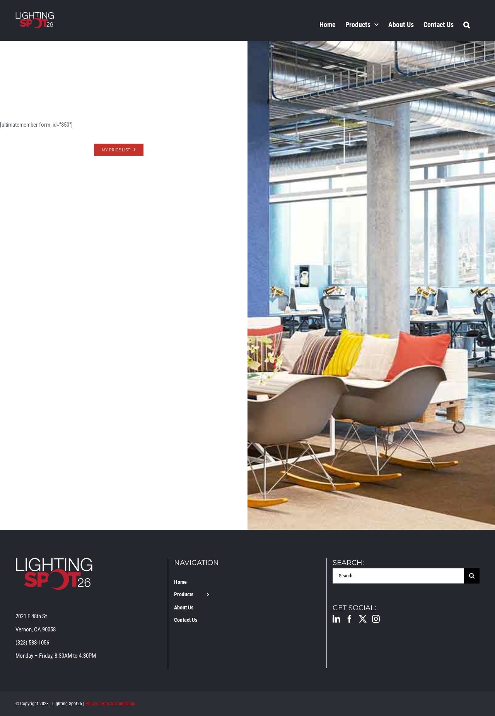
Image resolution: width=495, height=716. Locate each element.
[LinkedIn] (336, 619)
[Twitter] (363, 619)
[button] (466, 24)
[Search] (472, 576)
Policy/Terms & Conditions (110, 703)
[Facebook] (349, 619)
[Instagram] (376, 619)
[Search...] (398, 576)
